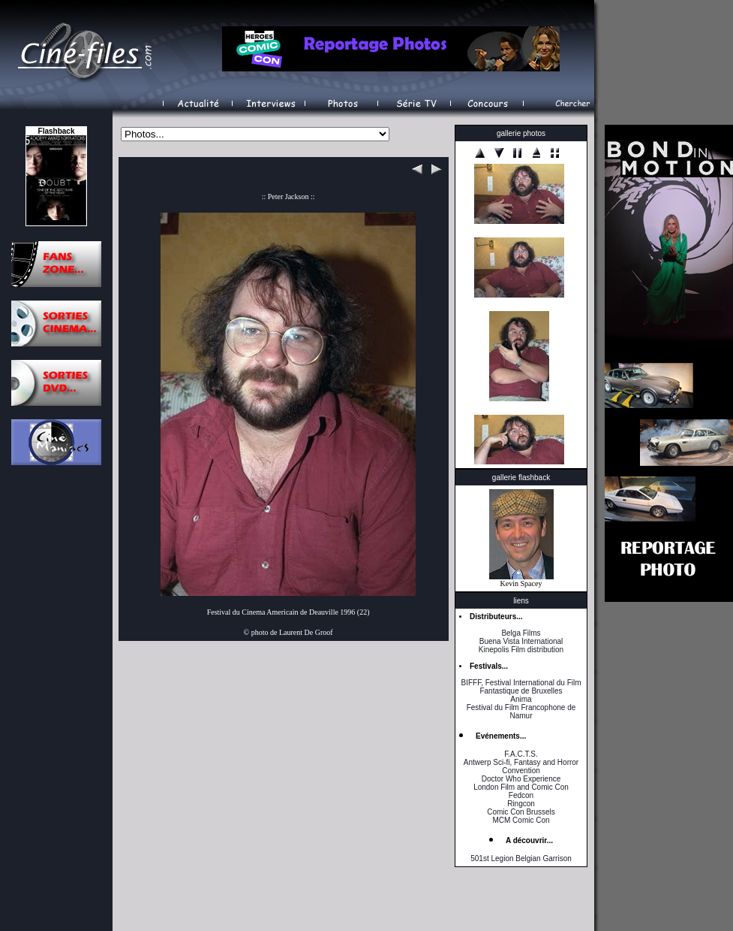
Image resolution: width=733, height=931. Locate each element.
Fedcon (521, 795)
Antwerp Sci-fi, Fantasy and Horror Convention (521, 766)
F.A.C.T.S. (520, 754)
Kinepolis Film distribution (521, 649)
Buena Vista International (521, 641)
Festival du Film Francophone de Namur (521, 711)
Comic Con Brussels (521, 812)
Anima (520, 699)
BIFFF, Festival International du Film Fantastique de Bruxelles (521, 687)
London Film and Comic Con (521, 787)
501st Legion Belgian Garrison (521, 858)
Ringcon (521, 804)
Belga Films (520, 633)
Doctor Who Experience (521, 779)
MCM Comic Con (520, 820)
